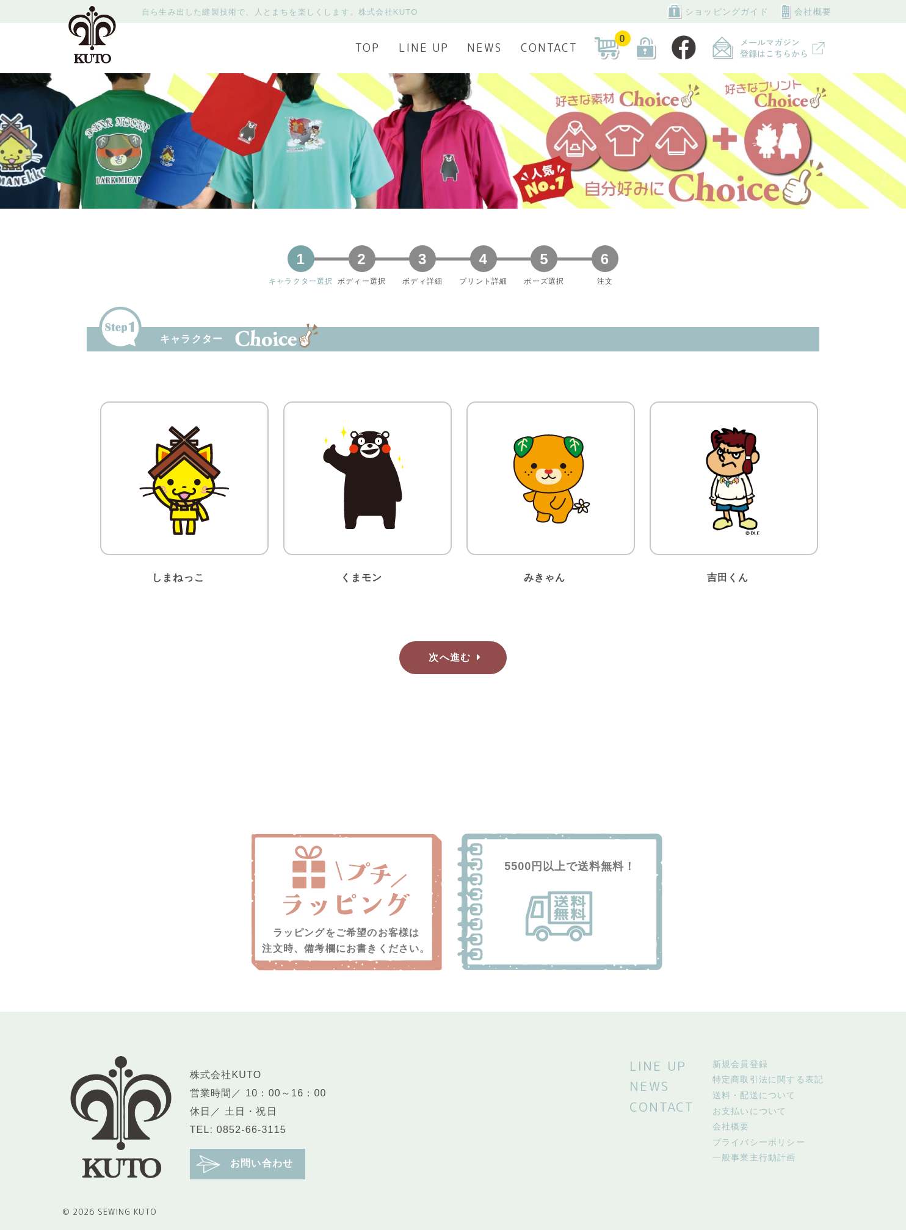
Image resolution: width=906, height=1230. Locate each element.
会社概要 (806, 11)
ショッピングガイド (718, 11)
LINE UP (424, 48)
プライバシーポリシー (758, 1142)
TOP (367, 48)
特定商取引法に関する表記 (768, 1079)
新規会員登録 (740, 1064)
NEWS (484, 48)
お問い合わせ (245, 1164)
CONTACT (549, 48)
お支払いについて (749, 1111)
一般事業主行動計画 (754, 1157)
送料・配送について (754, 1095)
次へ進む (459, 657)
